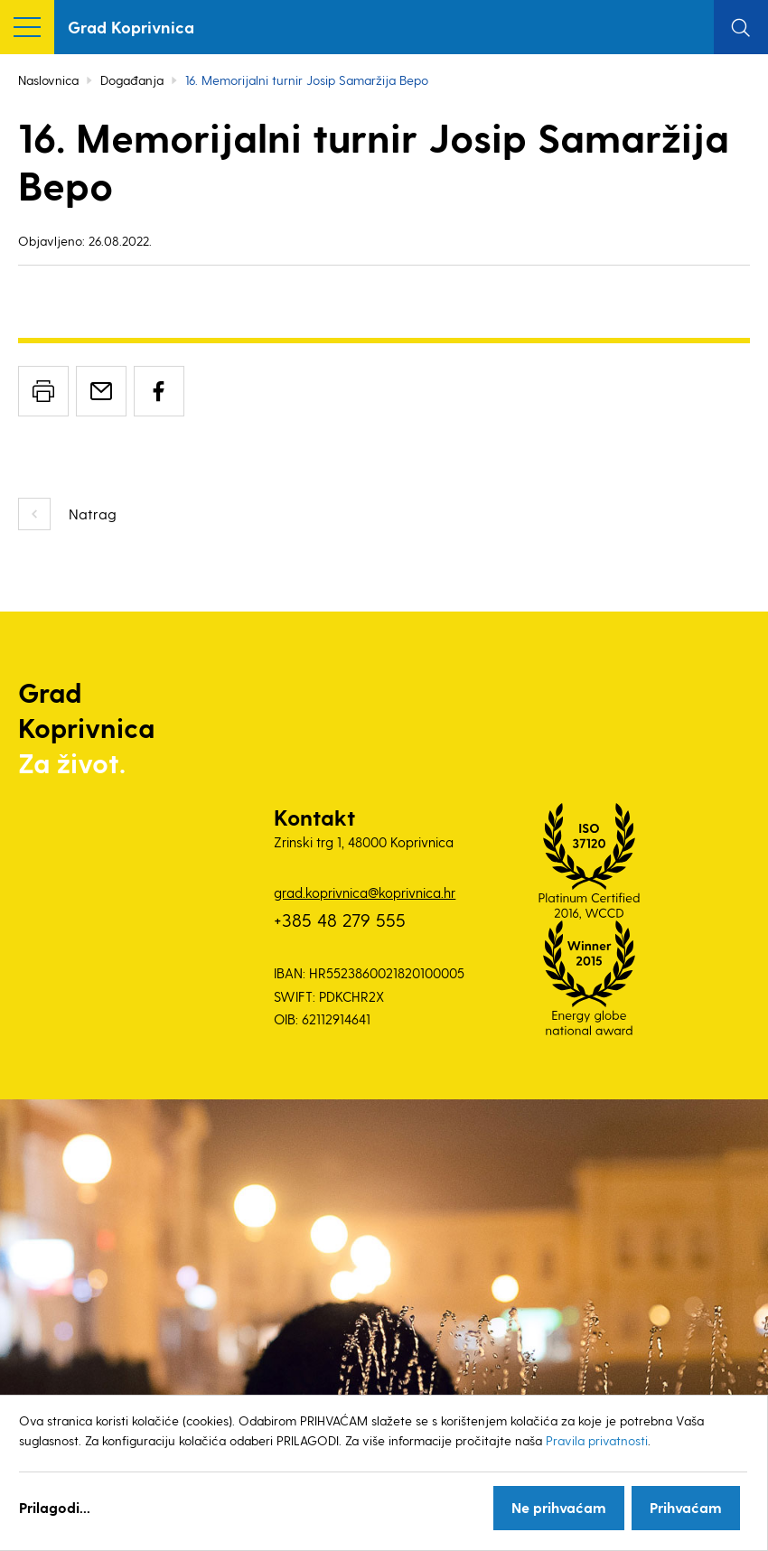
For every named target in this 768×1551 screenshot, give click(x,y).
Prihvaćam (686, 1507)
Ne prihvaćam (558, 1507)
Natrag (93, 513)
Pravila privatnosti (597, 1440)
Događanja (132, 80)
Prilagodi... (54, 1507)
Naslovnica (48, 80)
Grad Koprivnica (131, 26)
